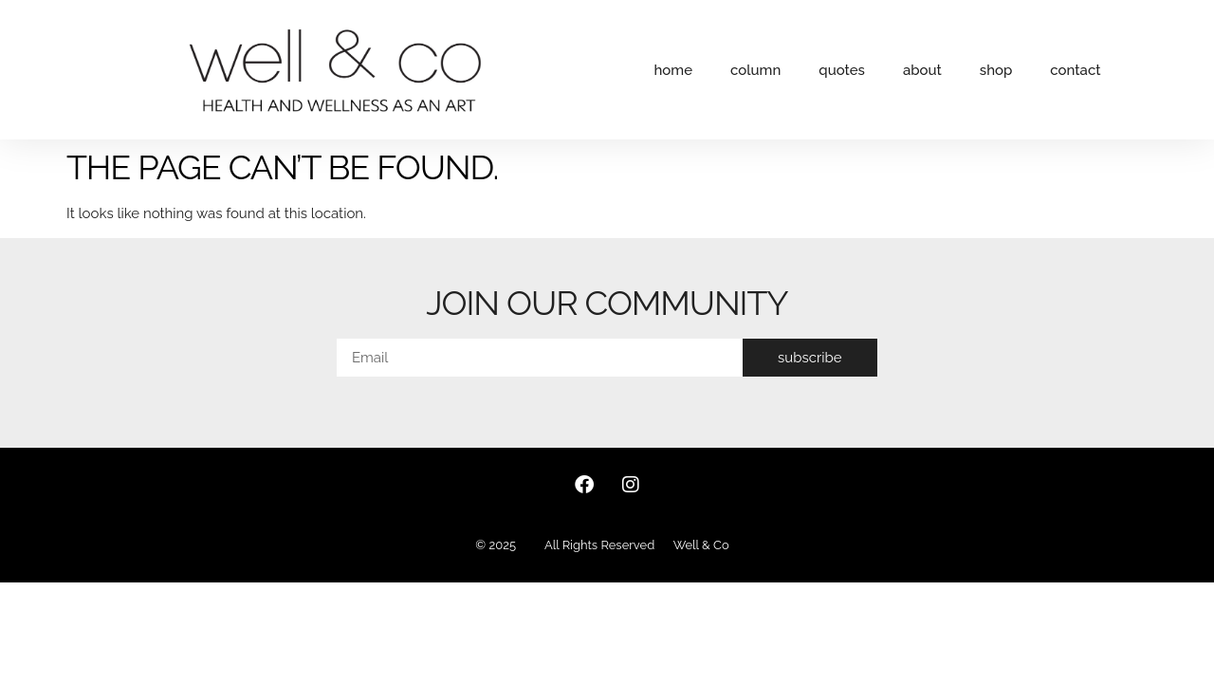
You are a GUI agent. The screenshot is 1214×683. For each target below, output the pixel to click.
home (672, 70)
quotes (842, 70)
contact (1075, 70)
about (922, 70)
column (755, 70)
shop (996, 70)
